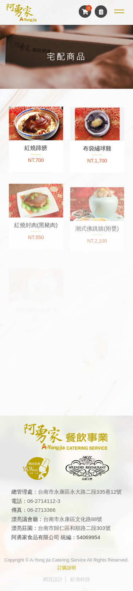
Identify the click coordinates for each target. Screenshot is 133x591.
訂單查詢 (101, 11)
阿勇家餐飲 (21, 12)
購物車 (85, 11)
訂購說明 (66, 567)
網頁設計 (53, 579)
